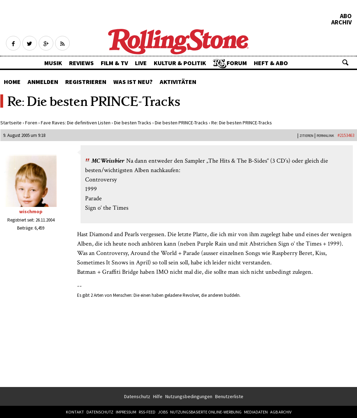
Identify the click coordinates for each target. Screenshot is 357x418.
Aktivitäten (178, 82)
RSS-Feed (147, 412)
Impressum (126, 412)
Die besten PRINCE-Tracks (181, 122)
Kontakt (75, 412)
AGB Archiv (280, 412)
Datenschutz (137, 396)
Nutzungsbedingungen (188, 396)
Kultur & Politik (180, 63)
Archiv (341, 22)
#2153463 (345, 135)
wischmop (31, 211)
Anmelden (43, 82)
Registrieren (85, 82)
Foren (31, 122)
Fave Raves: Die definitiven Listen (76, 122)
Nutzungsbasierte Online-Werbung (206, 412)
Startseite (11, 122)
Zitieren (306, 135)
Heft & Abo (271, 63)
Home (12, 82)
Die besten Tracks (132, 122)
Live (141, 63)
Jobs (163, 412)
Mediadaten (256, 412)
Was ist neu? (133, 82)
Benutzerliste (229, 396)
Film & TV (114, 63)
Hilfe (157, 396)
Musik (53, 63)
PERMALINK (325, 135)
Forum (237, 63)
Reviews (81, 63)
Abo (346, 16)
